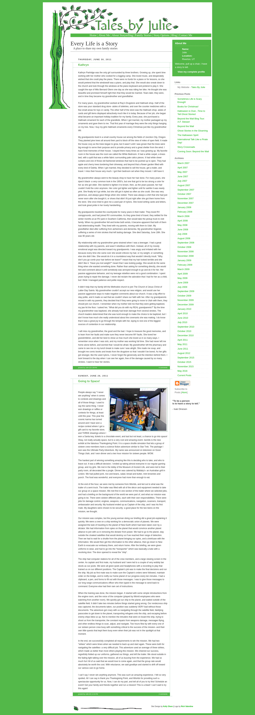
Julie (184, 52)
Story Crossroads (186, 147)
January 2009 (184, 260)
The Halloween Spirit (187, 135)
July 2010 (182, 322)
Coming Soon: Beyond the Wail (193, 151)
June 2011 (182, 348)
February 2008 (184, 211)
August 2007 (183, 185)
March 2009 (183, 269)
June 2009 (182, 282)
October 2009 (184, 295)
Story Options (161, 35)
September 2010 (185, 326)
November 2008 (185, 251)
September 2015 (185, 357)
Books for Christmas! (188, 106)
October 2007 (184, 194)
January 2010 (184, 309)
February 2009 (184, 264)
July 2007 (182, 181)
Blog (174, 35)
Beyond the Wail (185, 126)
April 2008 (182, 220)
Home (93, 35)
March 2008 (183, 216)
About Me (104, 35)
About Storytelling (122, 35)
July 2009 (182, 287)
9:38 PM (94, 367)
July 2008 (182, 234)
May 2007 (182, 172)
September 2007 (185, 189)
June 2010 (182, 318)
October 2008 (184, 247)
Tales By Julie (198, 87)
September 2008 (185, 242)
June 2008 (182, 229)
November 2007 (185, 198)
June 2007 (182, 176)
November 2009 (185, 300)
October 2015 (184, 362)
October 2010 (184, 331)
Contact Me (185, 35)
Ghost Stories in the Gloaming (192, 130)
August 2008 (183, 238)
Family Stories (143, 35)
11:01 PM (94, 694)
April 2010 (182, 313)
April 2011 (182, 340)
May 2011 (182, 344)
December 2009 (185, 304)
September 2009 (185, 291)
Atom (184, 392)
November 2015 (185, 366)
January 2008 (184, 207)
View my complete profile (191, 71)
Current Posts (184, 375)
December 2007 (185, 203)
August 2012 (183, 353)
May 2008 (182, 225)
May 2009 (182, 278)
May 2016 (182, 371)
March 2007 (183, 163)
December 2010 (185, 335)
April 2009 (182, 273)
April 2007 (182, 167)
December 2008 (185, 256)
